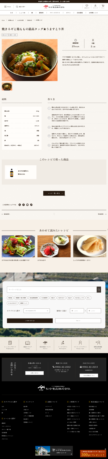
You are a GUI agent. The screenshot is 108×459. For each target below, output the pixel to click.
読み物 (25, 409)
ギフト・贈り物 (6, 432)
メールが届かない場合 (73, 435)
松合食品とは (93, 409)
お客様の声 (92, 432)
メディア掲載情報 (29, 419)
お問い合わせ (34, 376)
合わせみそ (71, 300)
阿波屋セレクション (7, 439)
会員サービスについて (73, 422)
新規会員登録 (49, 413)
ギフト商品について (73, 419)
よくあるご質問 (71, 425)
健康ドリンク (34, 305)
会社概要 (91, 413)
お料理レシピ (27, 416)
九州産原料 (51, 300)
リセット (65, 323)
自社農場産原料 (39, 300)
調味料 (4, 426)
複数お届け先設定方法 (73, 428)
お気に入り (48, 419)
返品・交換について (73, 432)
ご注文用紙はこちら (89, 378)
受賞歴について (28, 425)
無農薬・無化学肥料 (23, 300)
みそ (3, 409)
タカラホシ (5, 442)
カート (47, 416)
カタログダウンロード (95, 438)
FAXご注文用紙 (93, 435)
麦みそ (61, 300)
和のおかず (6, 35)
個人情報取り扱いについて (96, 422)
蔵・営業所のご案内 (95, 416)
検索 (98, 292)
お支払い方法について (73, 409)
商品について (71, 413)
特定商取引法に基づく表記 (96, 419)
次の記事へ (100, 216)
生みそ (81, 300)
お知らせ (26, 413)
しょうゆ (4, 413)
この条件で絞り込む (43, 323)
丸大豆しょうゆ (92, 300)
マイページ (48, 409)
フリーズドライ (6, 429)
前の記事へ (8, 216)
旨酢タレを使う (15, 35)
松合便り (26, 422)
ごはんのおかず (21, 305)
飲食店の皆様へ (93, 428)
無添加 (11, 300)
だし (11, 305)
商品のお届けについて (73, 416)
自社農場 (4, 436)
